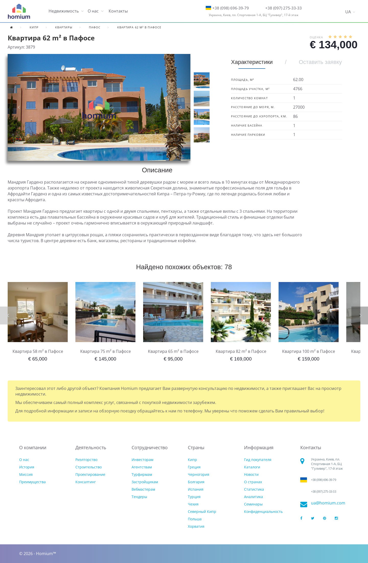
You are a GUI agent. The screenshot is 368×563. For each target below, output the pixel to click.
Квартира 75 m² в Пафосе (105, 351)
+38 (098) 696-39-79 (230, 7)
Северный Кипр (202, 511)
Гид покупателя (257, 459)
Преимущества (32, 481)
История (26, 467)
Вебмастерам (143, 489)
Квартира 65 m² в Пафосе (173, 351)
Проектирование (90, 474)
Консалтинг (85, 481)
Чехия (193, 504)
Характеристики (252, 62)
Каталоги (252, 467)
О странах (253, 481)
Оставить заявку (320, 62)
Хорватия (196, 526)
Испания (195, 489)
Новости (251, 474)
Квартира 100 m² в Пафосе (308, 351)
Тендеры (139, 496)
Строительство (88, 467)
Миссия (26, 474)
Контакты (118, 11)
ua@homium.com (328, 503)
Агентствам (142, 467)
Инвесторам (142, 459)
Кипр (192, 459)
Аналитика (253, 496)
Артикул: (16, 47)
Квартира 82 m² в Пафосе (241, 351)
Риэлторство (86, 459)
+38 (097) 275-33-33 (283, 7)
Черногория (198, 474)
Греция (194, 467)
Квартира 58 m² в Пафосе (38, 351)
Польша (195, 518)
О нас (24, 459)
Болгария (196, 481)
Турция (194, 496)
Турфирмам (142, 474)
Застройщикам (145, 481)
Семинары (253, 504)
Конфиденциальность (263, 511)
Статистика (254, 489)
